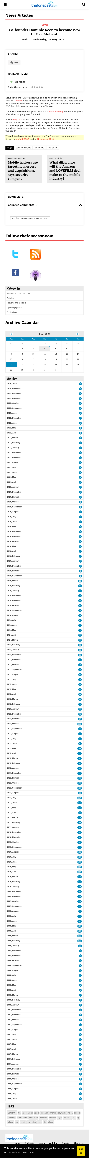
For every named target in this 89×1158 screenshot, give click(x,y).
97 (80, 704)
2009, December (14, 891)
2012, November (14, 719)
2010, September (14, 847)
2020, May (11, 526)
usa (16, 1122)
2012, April (11, 753)
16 (80, 581)
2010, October (13, 842)
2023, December (14, 393)
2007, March (12, 1054)
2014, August (12, 615)
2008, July (11, 975)
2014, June (11, 625)
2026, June (11, 383)
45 (80, 601)
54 (80, 606)
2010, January (13, 886)
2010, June (11, 862)
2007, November (14, 1015)
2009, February (13, 941)
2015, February (13, 586)
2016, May (11, 546)
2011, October (13, 783)
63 (80, 640)
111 (79, 852)
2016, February (13, 556)
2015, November (14, 571)
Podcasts (29, 1143)
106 (79, 773)
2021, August (12, 462)
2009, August (12, 911)
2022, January (13, 448)
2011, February (13, 822)
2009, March (12, 936)
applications (23, 147)
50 (80, 625)
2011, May (11, 808)
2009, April (11, 931)
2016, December (14, 531)
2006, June (11, 1098)
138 (79, 822)
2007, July (11, 1034)
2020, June (11, 522)
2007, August (12, 1029)
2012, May (11, 748)
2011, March (12, 817)
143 (79, 886)
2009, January (13, 946)
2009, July (11, 916)
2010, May (11, 867)
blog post (17, 119)
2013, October (13, 665)
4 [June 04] (44, 349)
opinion (12, 1112)
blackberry (33, 1118)
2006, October (13, 1079)
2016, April (11, 551)
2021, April (11, 482)
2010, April (11, 872)
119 (79, 788)
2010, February (13, 882)
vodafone (43, 1118)
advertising (31, 1122)
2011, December (14, 773)
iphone (10, 1122)
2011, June (11, 803)
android (53, 1113)
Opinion (53, 1143)
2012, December (14, 714)
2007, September (14, 1025)
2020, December (14, 492)
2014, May (11, 630)
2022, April (11, 433)
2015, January (13, 591)
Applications (12, 312)
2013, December (14, 655)
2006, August (12, 1089)
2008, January (13, 1005)
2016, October (13, 541)
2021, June (11, 472)
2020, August (12, 512)
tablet (22, 1122)
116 (79, 827)
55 (80, 635)
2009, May (11, 926)
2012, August (12, 734)
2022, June (11, 423)
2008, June (11, 980)
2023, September (14, 408)
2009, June (11, 921)
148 (79, 906)
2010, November (14, 837)
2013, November (14, 660)
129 (79, 768)
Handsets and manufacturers (18, 293)
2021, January (13, 487)
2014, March (12, 640)
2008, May (11, 985)
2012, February (13, 763)
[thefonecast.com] (44, 4)
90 (80, 793)
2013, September (14, 669)
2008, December (14, 951)
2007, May (11, 1044)
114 (79, 867)
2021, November (14, 457)
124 (79, 798)
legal (60, 1118)
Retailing (10, 298)
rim (45, 1122)
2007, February (13, 1059)
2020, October (13, 502)
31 (80, 615)
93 (80, 911)
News (44, 25)
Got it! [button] (81, 1151)
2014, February (13, 645)
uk (19, 1113)
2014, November (14, 600)
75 (80, 680)
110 (79, 758)
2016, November (14, 536)
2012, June (11, 743)
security (52, 1118)
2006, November (14, 1074)
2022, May (11, 428)
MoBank (18, 100)
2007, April (11, 1049)
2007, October (13, 1020)
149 (79, 901)
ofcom (50, 1122)
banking (39, 147)
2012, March (12, 758)
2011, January (13, 827)
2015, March (12, 581)
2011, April (11, 813)
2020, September (14, 507)
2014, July (11, 620)
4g (78, 1118)
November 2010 (45, 139)
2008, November (14, 956)
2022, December (14, 418)
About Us (79, 1143)
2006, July (11, 1093)
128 (79, 862)
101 (79, 817)
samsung (12, 1117)
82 (80, 813)
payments (62, 1113)
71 (80, 665)
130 (79, 783)
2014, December (14, 595)
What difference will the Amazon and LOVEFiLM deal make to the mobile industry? (65, 169)
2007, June (11, 1039)
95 (80, 709)
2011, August (12, 793)
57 (80, 675)
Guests (65, 1143)
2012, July (11, 739)
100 (79, 753)
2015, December (14, 566)
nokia (70, 1113)
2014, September (14, 610)
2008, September (14, 965)
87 (80, 719)
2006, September (14, 1084)
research (44, 1113)
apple (36, 1113)
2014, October (13, 605)
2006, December (14, 1069)
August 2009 (22, 139)
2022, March (12, 438)
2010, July (11, 857)
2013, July (11, 679)
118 (79, 832)
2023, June (11, 413)
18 (80, 586)
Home (17, 1143)
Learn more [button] (28, 1152)
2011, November (14, 778)
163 (79, 936)
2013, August (12, 674)
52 (80, 630)
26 (80, 591)
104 (79, 877)
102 (79, 724)
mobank (53, 147)
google (77, 1113)
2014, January (13, 650)
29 (80, 946)
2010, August (12, 852)
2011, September (14, 788)
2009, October (13, 901)
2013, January (13, 709)
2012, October (13, 724)
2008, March (12, 995)
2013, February (13, 704)
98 (80, 729)
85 (80, 650)
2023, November (14, 398)
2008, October (13, 960)
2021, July (11, 467)
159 (79, 916)
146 (79, 896)
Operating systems (14, 308)
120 (79, 803)
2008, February (13, 1000)
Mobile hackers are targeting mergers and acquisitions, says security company (24, 169)
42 (80, 610)
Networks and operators (16, 303)
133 (79, 749)
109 (79, 778)
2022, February (13, 443)
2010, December (14, 832)
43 (80, 620)
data (39, 1122)
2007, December (14, 1010)
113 (79, 763)
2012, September (14, 729)
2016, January (13, 561)
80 (80, 744)
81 (80, 714)
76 (80, 670)
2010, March (12, 877)
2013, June (11, 684)
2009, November (14, 896)
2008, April (11, 990)
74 (80, 694)
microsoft (67, 1118)
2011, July (11, 798)
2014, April (11, 635)
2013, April (11, 694)
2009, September (14, 906)
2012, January (13, 768)
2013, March (12, 699)
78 (80, 645)
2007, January (13, 1064)
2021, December (14, 452)
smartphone (22, 1117)
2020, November (14, 497)
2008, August (12, 970)
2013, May (11, 689)
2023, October (13, 403)
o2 (74, 1118)
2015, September (14, 576)
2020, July (11, 517)
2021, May (11, 477)
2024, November (14, 388)
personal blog (55, 111)
